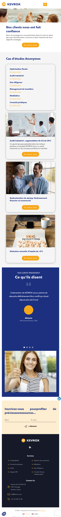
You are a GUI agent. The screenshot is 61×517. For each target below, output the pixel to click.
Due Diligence (38, 468)
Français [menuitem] (27, 514)
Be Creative (42, 510)
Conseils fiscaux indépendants (39, 473)
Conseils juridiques (16, 464)
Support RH (14, 472)
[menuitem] (26, 514)
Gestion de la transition (41, 460)
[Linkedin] (59, 398)
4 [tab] (32, 347)
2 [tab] (27, 347)
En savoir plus (30, 45)
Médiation (37, 464)
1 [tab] (24, 347)
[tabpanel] (29, 302)
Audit (12, 468)
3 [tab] (29, 347)
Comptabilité (14, 460)
